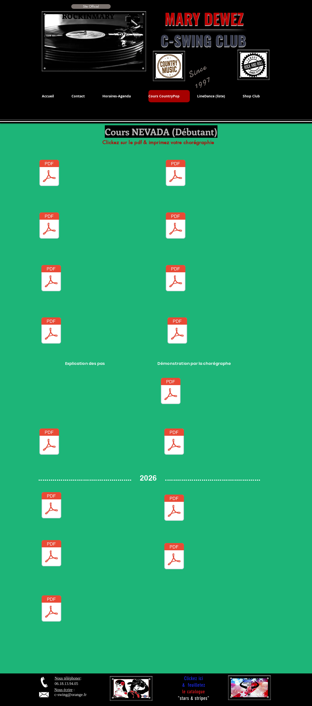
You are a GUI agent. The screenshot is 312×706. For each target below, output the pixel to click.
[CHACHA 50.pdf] (176, 173)
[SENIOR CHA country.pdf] (49, 442)
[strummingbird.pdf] (171, 391)
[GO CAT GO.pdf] (176, 279)
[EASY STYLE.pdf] (49, 173)
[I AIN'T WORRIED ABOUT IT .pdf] (51, 554)
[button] (91, 6)
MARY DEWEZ (196, 18)
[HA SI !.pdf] (51, 331)
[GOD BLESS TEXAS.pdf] (174, 557)
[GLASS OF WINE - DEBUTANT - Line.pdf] (51, 609)
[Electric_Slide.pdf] (51, 279)
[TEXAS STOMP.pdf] (51, 506)
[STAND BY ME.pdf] (49, 226)
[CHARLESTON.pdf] (176, 226)
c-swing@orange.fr (70, 694)
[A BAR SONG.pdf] (174, 442)
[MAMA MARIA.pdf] (177, 331)
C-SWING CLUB (203, 40)
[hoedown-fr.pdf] (174, 508)
